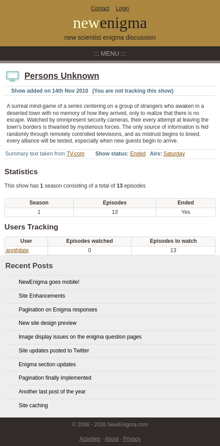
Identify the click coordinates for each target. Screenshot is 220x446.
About (111, 439)
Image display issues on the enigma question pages (80, 337)
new (110, 23)
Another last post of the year (52, 392)
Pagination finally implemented (55, 378)
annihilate (17, 250)
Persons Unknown (61, 76)
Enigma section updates (47, 364)
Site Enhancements (42, 296)
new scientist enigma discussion (110, 37)
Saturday (174, 154)
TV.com (75, 154)
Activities (90, 439)
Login (122, 8)
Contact (100, 8)
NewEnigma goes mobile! (49, 282)
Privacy (132, 439)
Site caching (33, 405)
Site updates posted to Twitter (54, 351)
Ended (138, 154)
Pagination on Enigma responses (58, 310)
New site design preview (47, 323)
